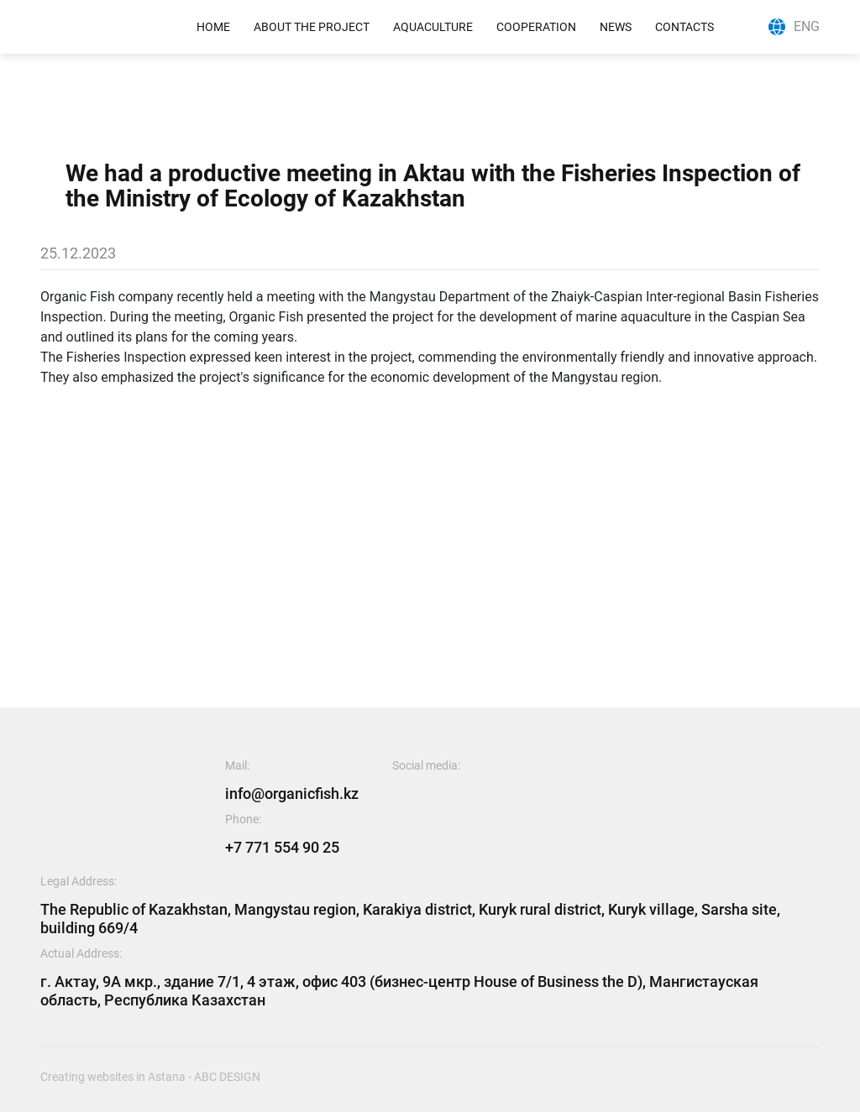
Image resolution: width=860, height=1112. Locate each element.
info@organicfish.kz (292, 793)
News (616, 27)
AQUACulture (433, 27)
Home (213, 27)
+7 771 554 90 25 (282, 847)
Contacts (684, 27)
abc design (227, 1076)
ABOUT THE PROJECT (312, 27)
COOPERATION (536, 27)
